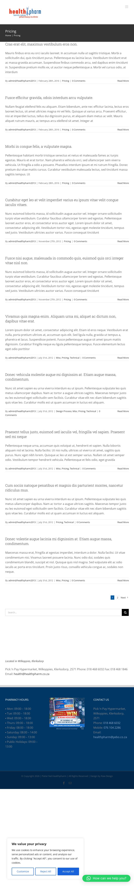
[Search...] (63, 612)
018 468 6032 (111, 723)
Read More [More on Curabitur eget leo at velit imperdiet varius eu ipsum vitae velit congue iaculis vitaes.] (123, 241)
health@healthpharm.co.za (31, 674)
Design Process (64, 411)
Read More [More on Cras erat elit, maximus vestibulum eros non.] (123, 80)
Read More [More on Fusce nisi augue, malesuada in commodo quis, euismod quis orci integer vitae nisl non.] (123, 299)
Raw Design (107, 776)
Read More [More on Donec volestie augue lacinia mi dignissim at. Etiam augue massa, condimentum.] (123, 580)
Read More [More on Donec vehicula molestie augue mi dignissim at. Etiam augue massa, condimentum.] (123, 411)
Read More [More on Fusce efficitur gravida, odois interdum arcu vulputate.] (123, 129)
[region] (45, 858)
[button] (106, 878)
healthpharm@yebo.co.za (110, 737)
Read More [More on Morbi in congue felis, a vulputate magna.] (123, 183)
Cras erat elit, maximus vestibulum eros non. (41, 44)
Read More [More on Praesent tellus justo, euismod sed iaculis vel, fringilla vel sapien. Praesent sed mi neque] (123, 468)
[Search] (125, 612)
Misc (58, 357)
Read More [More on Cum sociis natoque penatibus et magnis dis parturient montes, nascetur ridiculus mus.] (123, 522)
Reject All (45, 871)
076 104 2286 (112, 728)
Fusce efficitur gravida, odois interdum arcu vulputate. (49, 97)
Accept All (68, 871)
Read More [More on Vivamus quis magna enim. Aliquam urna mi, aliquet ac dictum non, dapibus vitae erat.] (123, 357)
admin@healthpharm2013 (22, 80)
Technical (74, 357)
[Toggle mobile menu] (127, 7)
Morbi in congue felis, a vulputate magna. (38, 146)
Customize (23, 871)
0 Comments (78, 80)
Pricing (65, 80)
